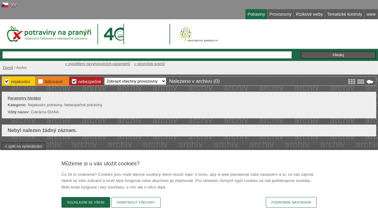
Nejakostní (131, 79)
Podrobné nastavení (291, 202)
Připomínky (280, 48)
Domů (54, 61)
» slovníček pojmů (318, 61)
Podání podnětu (312, 48)
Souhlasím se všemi (86, 202)
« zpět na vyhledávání (70, 145)
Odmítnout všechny (136, 202)
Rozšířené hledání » (242, 48)
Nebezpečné (209, 79)
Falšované (169, 79)
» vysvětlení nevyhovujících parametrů (263, 61)
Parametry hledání (71, 97)
